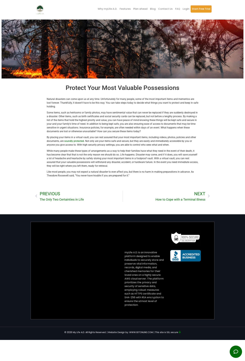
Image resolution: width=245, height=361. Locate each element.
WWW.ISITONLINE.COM (141, 332)
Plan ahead (140, 8)
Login (186, 8)
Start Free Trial (201, 8)
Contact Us (165, 8)
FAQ (177, 8)
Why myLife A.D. (107, 8)
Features (125, 8)
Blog (153, 8)
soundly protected (74, 141)
